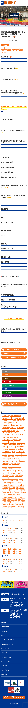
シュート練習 (22, 466)
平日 (15, 420)
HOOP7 (11, 442)
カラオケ (17, 456)
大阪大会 (5, 494)
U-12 (22, 449)
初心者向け (11, 423)
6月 (14, 530)
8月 (4, 530)
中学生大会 (13, 482)
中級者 (19, 482)
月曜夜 (8, 502)
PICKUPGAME (11, 446)
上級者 (4, 482)
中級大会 (19, 420)
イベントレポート (9, 385)
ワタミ (20, 480)
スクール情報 (7, 392)
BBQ (12, 439)
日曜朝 (4, 502)
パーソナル (12, 470)
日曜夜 (23, 499)
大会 (13, 50)
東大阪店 (4, 52)
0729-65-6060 (17, 603)
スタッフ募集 (17, 468)
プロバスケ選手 (18, 475)
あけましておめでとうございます (14, 454)
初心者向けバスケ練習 (7, 420)
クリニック (5, 458)
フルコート (11, 475)
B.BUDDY (16, 437)
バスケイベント (16, 473)
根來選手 (23, 502)
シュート (16, 466)
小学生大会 (20, 497)
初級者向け (5, 487)
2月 (20, 520)
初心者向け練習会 (11, 430)
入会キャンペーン (13, 485)
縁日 (19, 506)
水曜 (16, 423)
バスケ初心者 (15, 418)
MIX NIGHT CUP (21, 444)
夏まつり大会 (6, 427)
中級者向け (4, 50)
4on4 (3, 48)
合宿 (17, 487)
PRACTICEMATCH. (10, 48)
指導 (12, 499)
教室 (16, 499)
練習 (10, 506)
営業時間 (12, 490)
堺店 (23, 490)
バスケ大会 (18, 48)
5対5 (8, 437)
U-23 (4, 454)
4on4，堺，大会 (22, 435)
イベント (5, 456)
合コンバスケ (12, 487)
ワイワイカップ (12, 478)
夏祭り (8, 492)
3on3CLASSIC (6, 435)
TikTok (18, 449)
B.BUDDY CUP (6, 439)
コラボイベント (15, 461)
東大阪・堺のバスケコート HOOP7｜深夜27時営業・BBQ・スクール (13, 593)
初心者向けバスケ (7, 418)
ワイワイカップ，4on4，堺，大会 (10, 480)
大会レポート (7, 378)
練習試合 (14, 506)
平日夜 (17, 50)
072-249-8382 (17, 614)
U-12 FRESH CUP (7, 451)
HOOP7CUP (6, 444)
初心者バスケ (6, 415)
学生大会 (5, 497)
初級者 (23, 485)
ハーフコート (19, 470)
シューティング (15, 463)
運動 (17, 425)
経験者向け (5, 506)
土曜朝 (16, 490)
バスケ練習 (22, 425)
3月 (14, 520)
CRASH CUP (17, 439)
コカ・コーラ (12, 458)
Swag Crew (12, 449)
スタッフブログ (8, 396)
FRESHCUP (5, 442)
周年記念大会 (6, 490)
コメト (17, 458)
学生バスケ (19, 494)
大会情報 (4, 45)
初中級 (9, 50)
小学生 (14, 497)
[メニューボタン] (26, 3)
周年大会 (22, 487)
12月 (4, 528)
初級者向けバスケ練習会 (15, 415)
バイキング (5, 473)
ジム (10, 463)
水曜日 (4, 430)
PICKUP (4, 446)
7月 (9, 530)
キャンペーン (23, 456)
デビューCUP (6, 470)
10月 (14, 528)
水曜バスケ (5, 423)
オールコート (11, 456)
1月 (4, 522)
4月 (9, 520)
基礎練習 (21, 418)
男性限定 (12, 504)
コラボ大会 (5, 463)
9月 (20, 528)
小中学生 (10, 497)
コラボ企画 (22, 461)
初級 (23, 420)
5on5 (4, 437)
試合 (22, 506)
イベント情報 (7, 382)
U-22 (13, 451)
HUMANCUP (13, 444)
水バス (4, 504)
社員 (17, 504)
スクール (5, 468)
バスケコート (13, 427)
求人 (8, 504)
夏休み (4, 492)
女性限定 (10, 494)
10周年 (17, 430)
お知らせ (6, 389)
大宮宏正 (24, 492)
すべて (5, 371)
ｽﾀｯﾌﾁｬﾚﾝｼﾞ (10, 468)
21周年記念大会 (11, 432)
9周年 (11, 437)
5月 (4, 520)
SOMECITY (5, 449)
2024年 (4, 432)
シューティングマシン (7, 466)
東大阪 (21, 50)
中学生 (8, 482)
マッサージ (5, 478)
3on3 (17, 432)
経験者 (20, 504)
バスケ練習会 (20, 427)
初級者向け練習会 (7, 425)
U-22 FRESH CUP (20, 451)
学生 (14, 494)
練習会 (13, 425)
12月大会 (23, 430)
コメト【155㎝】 (6, 461)
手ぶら (8, 499)
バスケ (10, 473)
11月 (9, 528)
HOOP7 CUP (18, 442)
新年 (19, 499)
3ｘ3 (12, 435)
